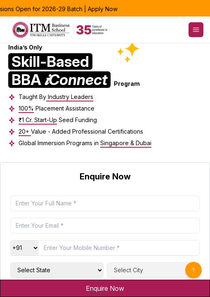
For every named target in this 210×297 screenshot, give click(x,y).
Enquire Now (105, 288)
